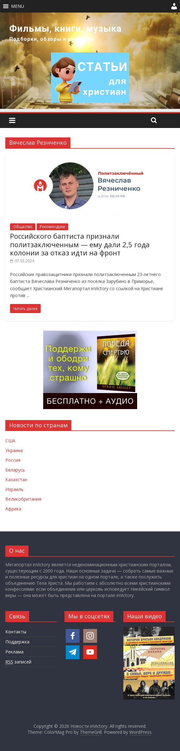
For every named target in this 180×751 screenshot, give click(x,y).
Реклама (14, 652)
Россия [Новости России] (12, 460)
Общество (22, 226)
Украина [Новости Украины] (14, 450)
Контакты (15, 632)
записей (18, 662)
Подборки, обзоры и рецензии (51, 39)
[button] (17, 6)
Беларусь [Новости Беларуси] (15, 470)
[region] (90, 61)
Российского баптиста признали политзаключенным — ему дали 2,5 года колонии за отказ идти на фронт (80, 244)
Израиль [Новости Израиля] (14, 489)
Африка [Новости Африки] (13, 509)
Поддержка (17, 642)
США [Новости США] (10, 441)
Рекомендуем (52, 226)
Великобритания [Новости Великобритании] (23, 499)
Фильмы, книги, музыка (65, 28)
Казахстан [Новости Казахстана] (16, 479)
